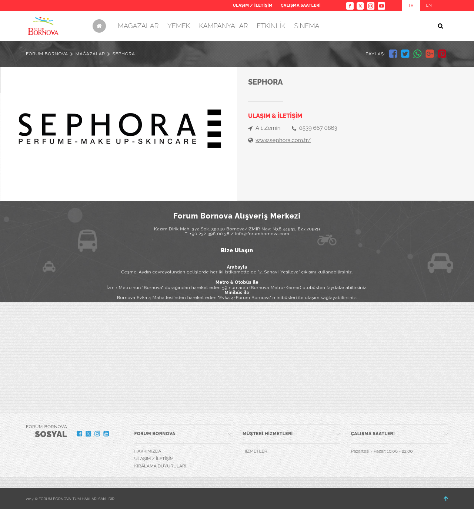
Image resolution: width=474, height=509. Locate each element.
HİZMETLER (255, 451)
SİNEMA (306, 26)
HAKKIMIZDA (147, 451)
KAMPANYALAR (223, 26)
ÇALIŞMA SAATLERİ (301, 5)
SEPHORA (124, 53)
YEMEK (178, 26)
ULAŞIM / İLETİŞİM (252, 5)
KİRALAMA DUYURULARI (160, 466)
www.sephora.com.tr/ (283, 140)
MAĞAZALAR (138, 26)
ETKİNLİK (271, 26)
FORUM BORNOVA (47, 53)
